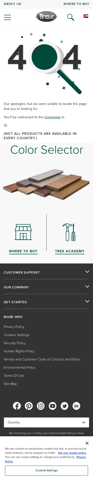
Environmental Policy (19, 367)
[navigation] (46, 12)
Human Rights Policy (19, 351)
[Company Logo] (46, 16)
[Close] (87, 443)
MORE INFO (13, 317)
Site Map (10, 383)
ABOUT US (12, 3)
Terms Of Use (14, 375)
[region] (46, 457)
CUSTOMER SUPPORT (22, 272)
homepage (52, 117)
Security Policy (15, 343)
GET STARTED (15, 302)
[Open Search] (70, 17)
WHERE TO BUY (76, 3)
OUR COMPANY (16, 287)
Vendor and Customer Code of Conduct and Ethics (42, 359)
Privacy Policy (14, 326)
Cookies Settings (16, 335)
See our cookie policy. (72, 453)
